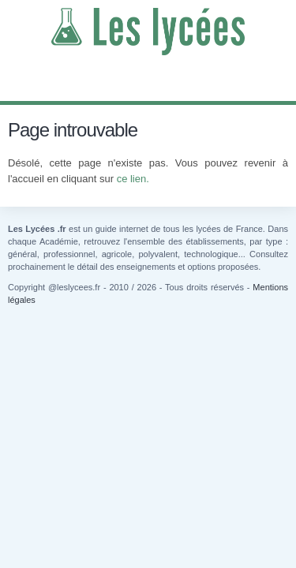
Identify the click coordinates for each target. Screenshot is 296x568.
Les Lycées (148, 31)
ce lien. (133, 179)
